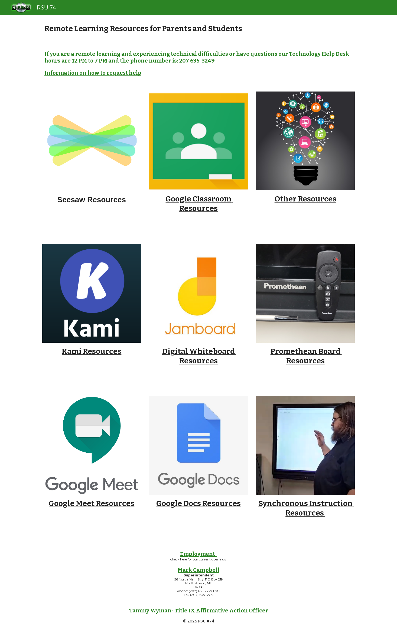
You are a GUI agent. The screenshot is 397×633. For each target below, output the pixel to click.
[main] (198, 28)
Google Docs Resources (198, 503)
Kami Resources (91, 351)
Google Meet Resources (91, 503)
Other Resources (305, 198)
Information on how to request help (92, 73)
